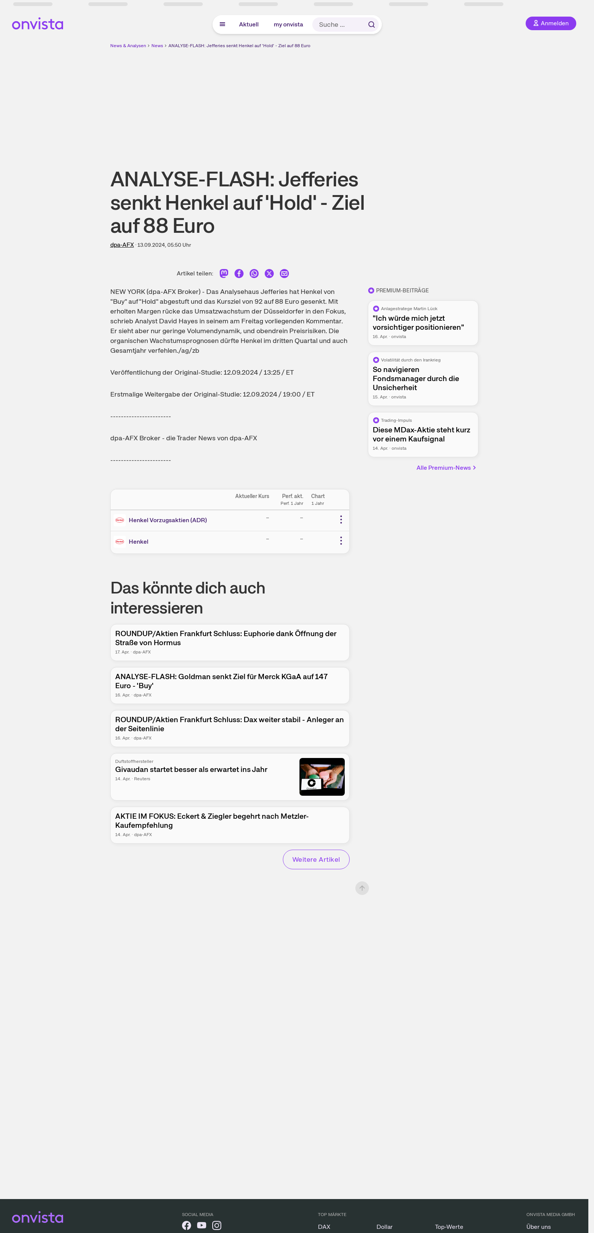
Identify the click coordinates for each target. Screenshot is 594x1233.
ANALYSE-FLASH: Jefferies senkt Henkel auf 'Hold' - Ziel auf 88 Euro (239, 46)
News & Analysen (128, 46)
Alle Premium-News (447, 468)
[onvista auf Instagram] (216, 1227)
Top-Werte (449, 1227)
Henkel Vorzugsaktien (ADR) (168, 520)
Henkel (138, 542)
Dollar (384, 1227)
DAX (324, 1227)
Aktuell (249, 24)
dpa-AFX (122, 245)
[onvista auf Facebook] (186, 1227)
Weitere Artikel (316, 859)
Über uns (538, 1227)
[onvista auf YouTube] (201, 1227)
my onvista (288, 24)
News (157, 46)
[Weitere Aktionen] (341, 519)
